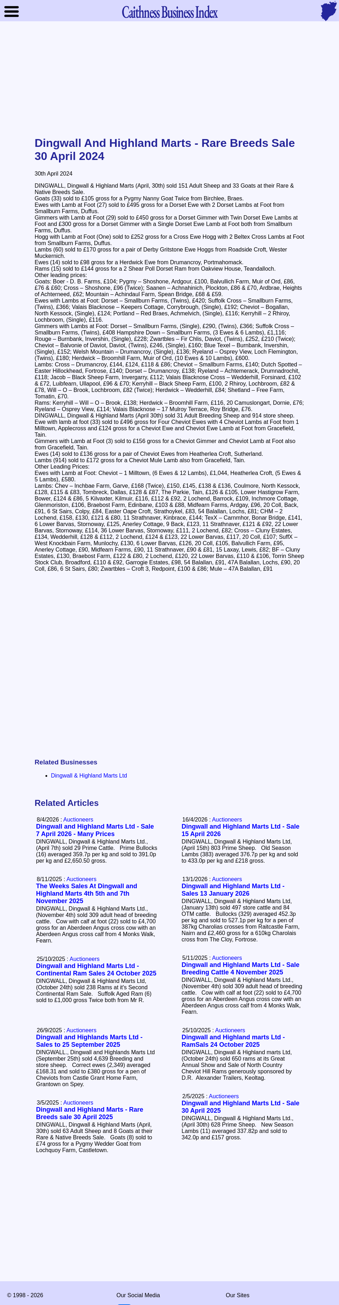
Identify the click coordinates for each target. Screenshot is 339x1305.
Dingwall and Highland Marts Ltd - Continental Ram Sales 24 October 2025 (96, 969)
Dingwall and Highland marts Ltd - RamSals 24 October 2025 (233, 1041)
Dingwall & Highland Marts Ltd (89, 776)
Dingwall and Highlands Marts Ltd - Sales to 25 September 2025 (89, 1041)
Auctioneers (227, 820)
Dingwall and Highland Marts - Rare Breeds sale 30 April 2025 (89, 1113)
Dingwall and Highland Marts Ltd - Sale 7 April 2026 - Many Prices (95, 830)
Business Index (169, 11)
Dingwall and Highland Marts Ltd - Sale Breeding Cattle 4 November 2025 (241, 968)
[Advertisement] (170, 79)
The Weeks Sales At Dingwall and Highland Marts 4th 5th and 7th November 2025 (86, 894)
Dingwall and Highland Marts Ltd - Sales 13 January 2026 (233, 890)
